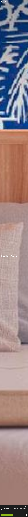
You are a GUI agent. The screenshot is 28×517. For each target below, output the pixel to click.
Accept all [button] (7, 514)
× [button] (26, 506)
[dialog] (14, 511)
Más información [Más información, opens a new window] (23, 511)
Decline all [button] (20, 514)
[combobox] (22, 3)
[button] (14, 512)
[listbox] (25, 506)
